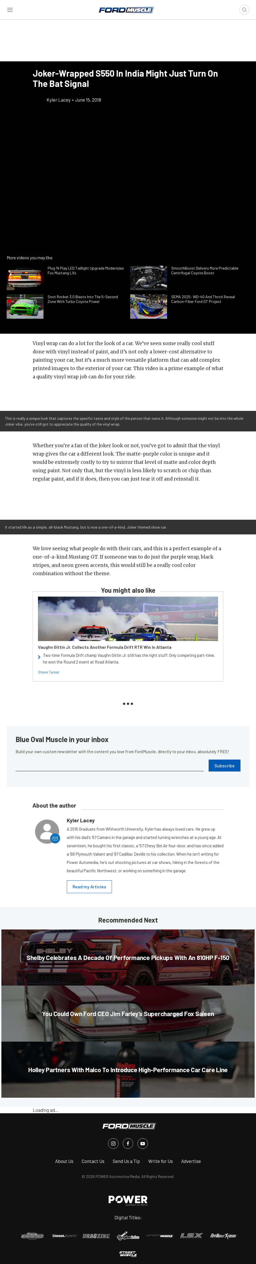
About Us (64, 1161)
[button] (128, 394)
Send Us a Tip (126, 1161)
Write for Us (160, 1161)
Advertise (191, 1161)
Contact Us (93, 1161)
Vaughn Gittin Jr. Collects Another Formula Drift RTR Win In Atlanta (104, 647)
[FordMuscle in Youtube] (142, 1143)
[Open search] (244, 10)
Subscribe (224, 765)
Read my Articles (89, 886)
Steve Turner (48, 672)
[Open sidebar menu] (10, 10)
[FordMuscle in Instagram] (113, 1143)
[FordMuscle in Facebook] (128, 1143)
